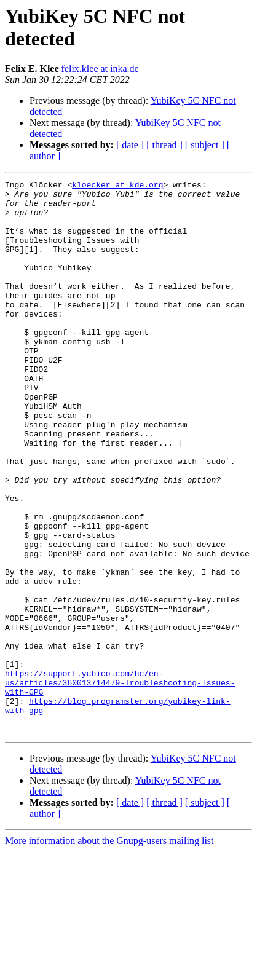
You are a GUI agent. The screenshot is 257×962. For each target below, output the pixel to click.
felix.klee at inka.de (100, 68)
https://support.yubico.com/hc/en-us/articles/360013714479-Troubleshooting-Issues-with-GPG (120, 783)
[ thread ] (164, 145)
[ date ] (130, 145)
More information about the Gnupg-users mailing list (109, 951)
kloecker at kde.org (117, 186)
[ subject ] (204, 145)
